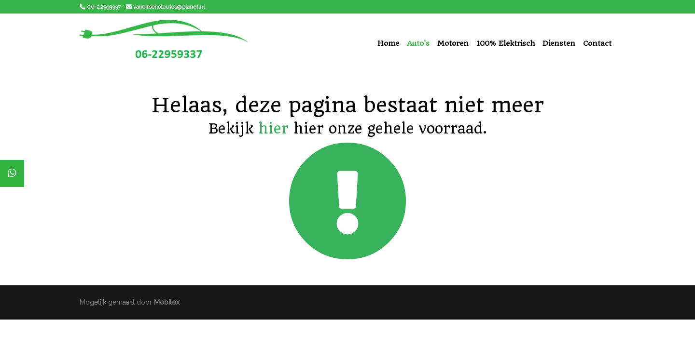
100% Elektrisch (505, 43)
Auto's (418, 43)
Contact (597, 43)
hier (273, 128)
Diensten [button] (558, 43)
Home (388, 43)
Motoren (453, 43)
